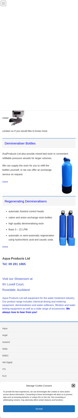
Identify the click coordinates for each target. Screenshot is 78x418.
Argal (4, 335)
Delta (4, 349)
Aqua (4, 328)
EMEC (5, 355)
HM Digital (7, 362)
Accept (39, 408)
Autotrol (6, 342)
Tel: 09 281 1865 (14, 264)
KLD (4, 376)
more (5, 181)
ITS (4, 369)
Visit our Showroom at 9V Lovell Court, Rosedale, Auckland (17, 284)
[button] (73, 385)
